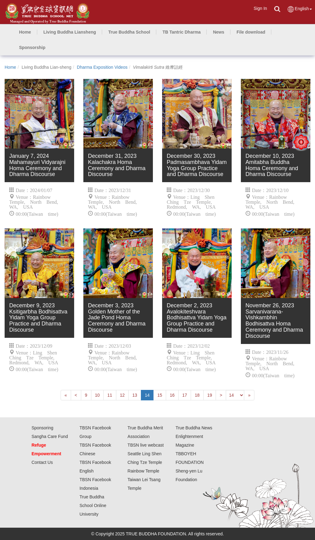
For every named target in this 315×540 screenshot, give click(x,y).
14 (147, 395)
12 (122, 395)
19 (209, 395)
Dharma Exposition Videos (102, 67)
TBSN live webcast (146, 445)
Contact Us (42, 462)
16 (172, 395)
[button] (69, 32)
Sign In (260, 8)
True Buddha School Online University (92, 505)
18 (197, 395)
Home (10, 67)
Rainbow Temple (143, 470)
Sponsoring (42, 427)
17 (184, 395)
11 (109, 395)
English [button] (299, 9)
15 (159, 395)
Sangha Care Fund (49, 436)
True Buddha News (194, 427)
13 (134, 395)
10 (97, 395)
